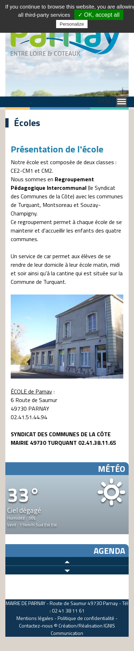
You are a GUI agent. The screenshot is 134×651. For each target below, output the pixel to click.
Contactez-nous (36, 625)
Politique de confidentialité (86, 618)
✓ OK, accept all (99, 15)
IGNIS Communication (83, 629)
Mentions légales (34, 618)
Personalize (72, 24)
